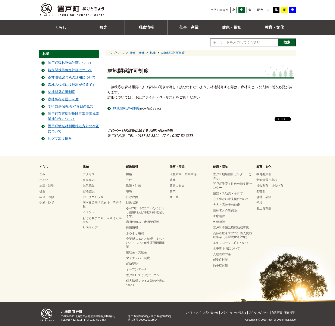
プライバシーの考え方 (233, 312)
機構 (129, 174)
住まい (43, 180)
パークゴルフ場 (93, 197)
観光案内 (89, 180)
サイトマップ (193, 312)
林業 (153, 53)
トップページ (116, 53)
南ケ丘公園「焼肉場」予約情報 (102, 204)
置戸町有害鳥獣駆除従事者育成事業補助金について (73, 116)
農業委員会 (177, 185)
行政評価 (132, 197)
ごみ (42, 174)
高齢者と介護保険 (225, 210)
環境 (129, 191)
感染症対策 (220, 260)
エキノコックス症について (231, 242)
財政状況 (132, 202)
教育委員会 (263, 174)
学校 (259, 202)
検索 (287, 42)
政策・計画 (133, 185)
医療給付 (219, 216)
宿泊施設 (89, 191)
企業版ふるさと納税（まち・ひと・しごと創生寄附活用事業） (145, 242)
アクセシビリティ (259, 312)
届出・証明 (46, 185)
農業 (173, 180)
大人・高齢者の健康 (226, 204)
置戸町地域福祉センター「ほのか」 (232, 176)
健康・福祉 (231, 27)
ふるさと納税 (135, 233)
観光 (103, 27)
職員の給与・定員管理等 (142, 222)
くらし (60, 27)
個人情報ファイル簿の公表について (145, 282)
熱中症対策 (220, 265)
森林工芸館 (263, 197)
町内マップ (90, 227)
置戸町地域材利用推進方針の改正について (73, 128)
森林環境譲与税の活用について (72, 77)
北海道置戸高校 (266, 180)
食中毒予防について (226, 248)
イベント (89, 212)
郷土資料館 (263, 208)
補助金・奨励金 (136, 252)
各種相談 (219, 222)
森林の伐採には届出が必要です (72, 85)
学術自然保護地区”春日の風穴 (70, 106)
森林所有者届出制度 (63, 99)
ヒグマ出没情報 (60, 139)
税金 (42, 191)
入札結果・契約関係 (183, 174)
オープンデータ (136, 269)
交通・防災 (46, 202)
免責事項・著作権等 (283, 312)
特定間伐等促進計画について (70, 70)
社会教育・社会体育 (269, 185)
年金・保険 (46, 197)
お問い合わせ (210, 312)
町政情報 (146, 27)
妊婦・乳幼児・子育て (228, 193)
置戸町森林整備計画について (70, 63)
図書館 (260, 191)
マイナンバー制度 (138, 258)
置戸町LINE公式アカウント (144, 275)
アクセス (89, 174)
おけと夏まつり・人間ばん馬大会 (102, 220)
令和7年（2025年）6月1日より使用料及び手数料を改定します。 (145, 212)
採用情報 (132, 227)
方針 (129, 180)
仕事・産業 (188, 27)
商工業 (174, 197)
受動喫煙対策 (222, 254)
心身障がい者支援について (231, 199)
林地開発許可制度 (173, 53)
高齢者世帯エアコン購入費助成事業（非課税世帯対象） (232, 235)
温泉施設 (89, 185)
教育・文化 (274, 27)
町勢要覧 (132, 263)
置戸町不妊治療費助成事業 (231, 227)
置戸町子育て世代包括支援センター (232, 185)
